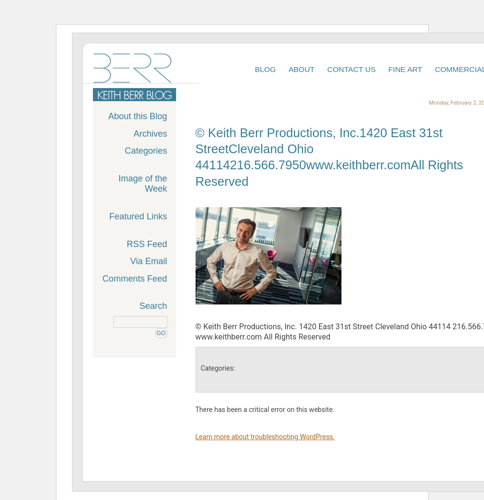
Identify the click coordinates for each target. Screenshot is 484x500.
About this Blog (137, 116)
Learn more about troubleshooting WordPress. (265, 437)
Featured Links (138, 216)
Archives (150, 134)
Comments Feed (134, 279)
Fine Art (405, 69)
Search (153, 306)
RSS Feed (146, 244)
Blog (265, 69)
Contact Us (351, 69)
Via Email (148, 261)
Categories (146, 151)
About (301, 69)
